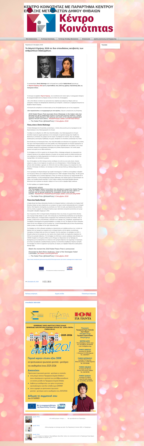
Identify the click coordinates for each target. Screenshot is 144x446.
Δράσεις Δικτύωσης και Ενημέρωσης (105, 39)
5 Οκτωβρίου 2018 (61, 121)
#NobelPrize (53, 118)
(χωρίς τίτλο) (36, 416)
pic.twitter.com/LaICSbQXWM (69, 194)
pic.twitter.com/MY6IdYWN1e (68, 118)
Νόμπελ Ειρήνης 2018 (35, 85)
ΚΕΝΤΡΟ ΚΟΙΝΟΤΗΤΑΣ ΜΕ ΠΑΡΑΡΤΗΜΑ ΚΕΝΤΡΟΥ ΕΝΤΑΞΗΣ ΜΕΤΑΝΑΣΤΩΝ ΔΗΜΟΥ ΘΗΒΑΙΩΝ (68, 9)
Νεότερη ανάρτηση (31, 293)
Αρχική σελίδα (59, 293)
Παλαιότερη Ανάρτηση (89, 293)
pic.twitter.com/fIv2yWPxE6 (48, 253)
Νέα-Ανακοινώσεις (31, 39)
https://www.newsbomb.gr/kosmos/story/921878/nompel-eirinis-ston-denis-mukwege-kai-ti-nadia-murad (54, 259)
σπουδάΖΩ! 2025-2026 (32, 302)
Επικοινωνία (86, 39)
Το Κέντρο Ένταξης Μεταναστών (68, 39)
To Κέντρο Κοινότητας (47, 39)
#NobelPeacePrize (51, 194)
